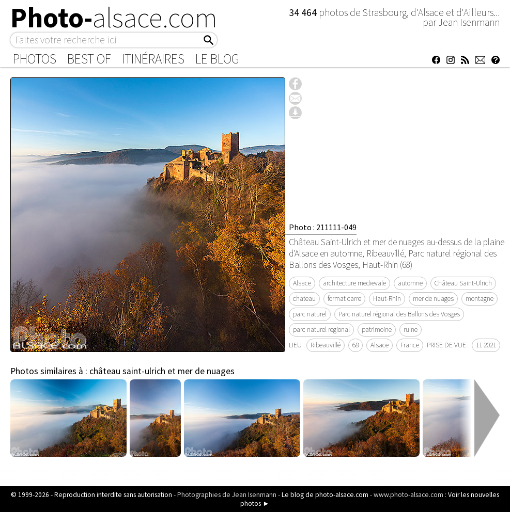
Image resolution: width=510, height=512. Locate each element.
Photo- (114, 17)
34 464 (304, 12)
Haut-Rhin (387, 298)
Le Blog (217, 59)
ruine (411, 329)
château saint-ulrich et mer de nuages (162, 371)
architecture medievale (354, 283)
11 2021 (486, 345)
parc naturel (310, 314)
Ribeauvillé (326, 345)
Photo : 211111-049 (323, 227)
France (409, 345)
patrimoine (377, 329)
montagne (479, 298)
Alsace (302, 283)
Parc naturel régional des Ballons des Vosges (399, 314)
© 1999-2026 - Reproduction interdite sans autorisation (91, 494)
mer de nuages (433, 298)
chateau (304, 298)
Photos (34, 59)
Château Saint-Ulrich (463, 283)
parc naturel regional (321, 329)
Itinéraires (153, 59)
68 (355, 345)
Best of (89, 59)
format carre (344, 298)
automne (410, 283)
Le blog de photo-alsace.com (325, 494)
